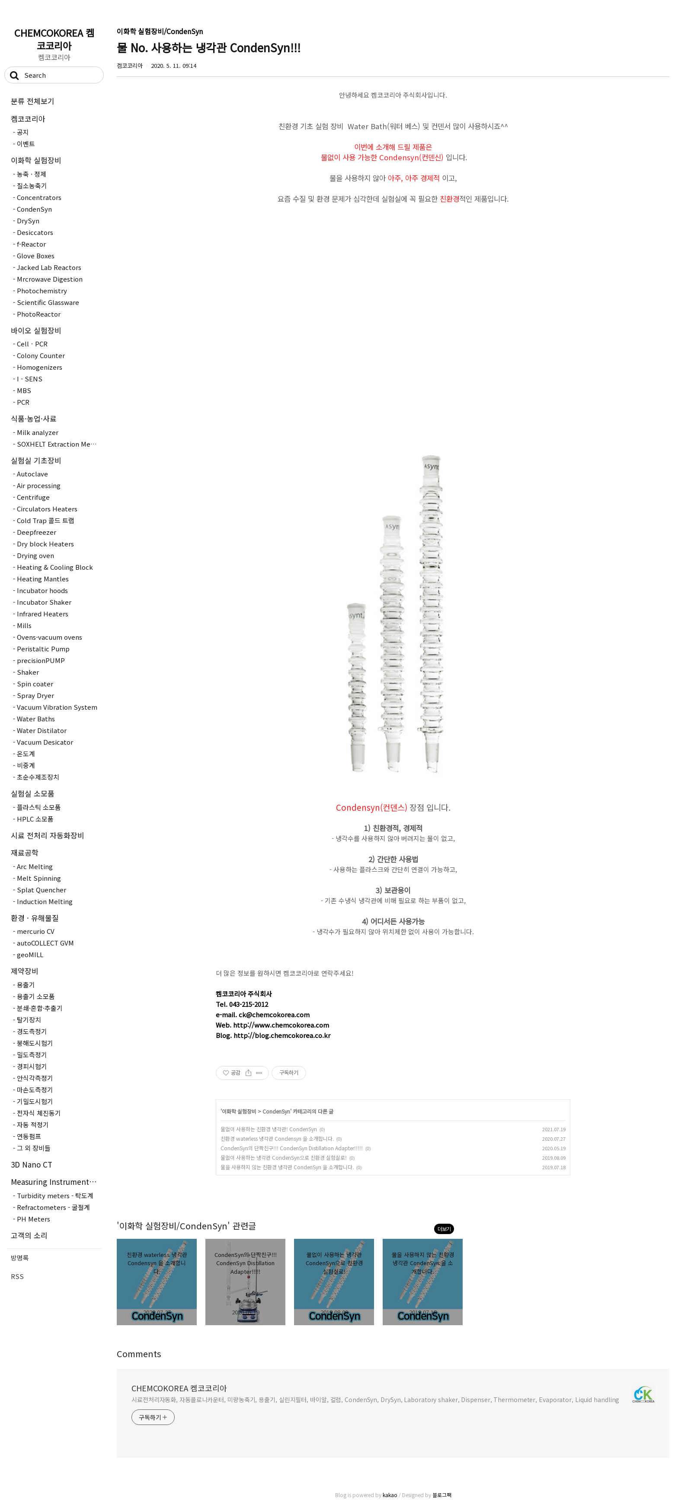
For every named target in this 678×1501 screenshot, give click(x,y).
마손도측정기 (35, 1089)
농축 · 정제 (31, 173)
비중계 (26, 765)
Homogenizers (39, 366)
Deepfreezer (36, 531)
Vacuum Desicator (45, 741)
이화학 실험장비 (36, 160)
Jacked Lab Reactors (49, 267)
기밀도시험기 (35, 1101)
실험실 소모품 (32, 793)
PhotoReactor (39, 313)
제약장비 (24, 970)
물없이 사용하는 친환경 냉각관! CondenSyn (269, 1129)
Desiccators (35, 232)
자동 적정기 (33, 1124)
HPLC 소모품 (35, 818)
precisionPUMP (41, 660)
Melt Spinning (39, 877)
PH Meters (33, 1218)
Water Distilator (42, 730)
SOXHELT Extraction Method (59, 443)
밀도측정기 (32, 1054)
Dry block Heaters (45, 543)
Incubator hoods (42, 590)
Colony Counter (41, 355)
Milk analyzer (37, 432)
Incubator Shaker (44, 601)
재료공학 (24, 852)
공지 (23, 131)
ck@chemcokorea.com (274, 1014)
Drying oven (35, 555)
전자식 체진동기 (39, 1112)
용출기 (26, 984)
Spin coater (35, 683)
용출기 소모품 (36, 996)
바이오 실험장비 (36, 330)
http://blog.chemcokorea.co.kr (281, 1035)
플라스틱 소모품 (39, 807)
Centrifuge (33, 496)
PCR (23, 401)
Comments (139, 1353)
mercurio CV (35, 931)
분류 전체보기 (32, 100)
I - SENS (29, 378)
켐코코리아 (28, 118)
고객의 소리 (29, 1235)
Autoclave (32, 473)
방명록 (20, 1257)
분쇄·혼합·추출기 (40, 1007)
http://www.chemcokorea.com (281, 1024)
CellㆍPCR (32, 343)
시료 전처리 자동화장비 (47, 835)
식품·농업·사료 (34, 418)
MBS (24, 390)
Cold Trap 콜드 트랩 (45, 520)
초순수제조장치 (38, 776)
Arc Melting (35, 866)
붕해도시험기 (35, 1042)
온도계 (26, 753)
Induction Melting (45, 901)
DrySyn (28, 220)
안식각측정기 (35, 1077)
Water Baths (36, 718)
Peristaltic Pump (43, 648)
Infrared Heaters (42, 613)
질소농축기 (32, 185)
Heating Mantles (43, 578)
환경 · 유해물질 (35, 917)
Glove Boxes (35, 255)
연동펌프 (29, 1136)
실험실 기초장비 (36, 460)
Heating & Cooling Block (55, 566)
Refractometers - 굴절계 (53, 1207)
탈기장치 (29, 1019)
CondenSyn (34, 208)
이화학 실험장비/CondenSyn (160, 31)
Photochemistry (42, 290)
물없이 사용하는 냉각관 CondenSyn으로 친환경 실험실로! (284, 1157)
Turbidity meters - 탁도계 (55, 1195)
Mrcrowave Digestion (50, 278)
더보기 (444, 1228)
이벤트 (26, 143)
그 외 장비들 (34, 1147)
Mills (24, 625)
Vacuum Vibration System (57, 706)
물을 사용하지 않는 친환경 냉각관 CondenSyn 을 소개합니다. (287, 1167)
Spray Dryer (35, 695)
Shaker (28, 671)
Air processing (39, 485)
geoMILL (30, 954)
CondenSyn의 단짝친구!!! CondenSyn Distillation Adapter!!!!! (292, 1148)
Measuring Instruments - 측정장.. (56, 1181)
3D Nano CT (31, 1164)
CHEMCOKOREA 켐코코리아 (54, 39)
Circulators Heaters (47, 508)
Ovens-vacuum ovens (49, 636)
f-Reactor (31, 243)
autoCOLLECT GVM (45, 942)
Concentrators (39, 197)
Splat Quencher (41, 889)
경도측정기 (32, 1031)
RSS (17, 1276)
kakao (390, 1494)
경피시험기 (32, 1066)
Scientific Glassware (48, 302)
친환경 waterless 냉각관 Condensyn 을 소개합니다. (277, 1138)
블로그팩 (441, 1494)
